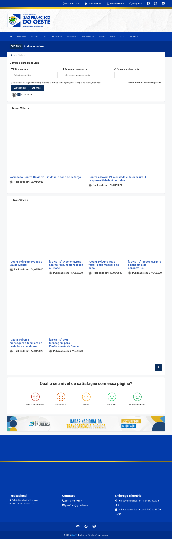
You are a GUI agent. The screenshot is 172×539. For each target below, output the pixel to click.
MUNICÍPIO (21, 36)
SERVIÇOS (34, 36)
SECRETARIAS (72, 36)
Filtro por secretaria (75, 69)
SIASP (74, 534)
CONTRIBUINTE (88, 36)
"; (86, 75)
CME (112, 36)
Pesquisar (20, 88)
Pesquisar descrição (126, 69)
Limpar (36, 88)
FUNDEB (102, 36)
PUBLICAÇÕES (57, 36)
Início (12, 55)
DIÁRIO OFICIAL (133, 36)
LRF (45, 36)
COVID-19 (26, 94)
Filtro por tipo (19, 69)
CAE (122, 36)
